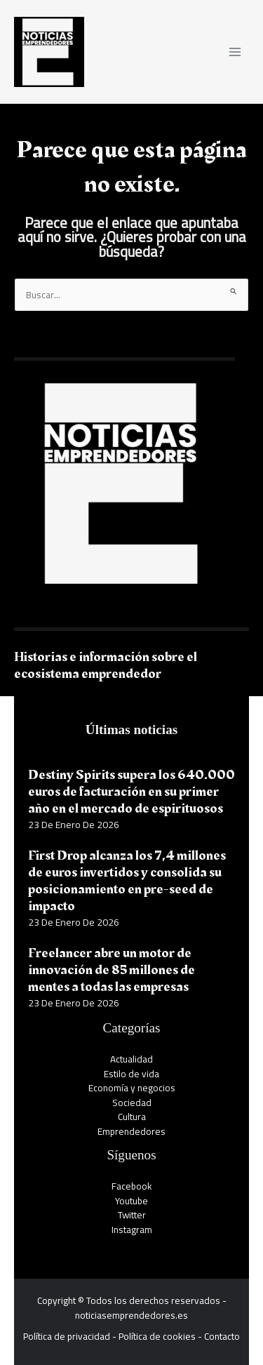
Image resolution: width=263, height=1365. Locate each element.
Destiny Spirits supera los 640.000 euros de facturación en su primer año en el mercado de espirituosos (131, 791)
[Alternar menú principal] (235, 51)
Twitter (132, 1215)
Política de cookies (157, 1336)
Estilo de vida (131, 1074)
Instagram (132, 1229)
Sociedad (131, 1102)
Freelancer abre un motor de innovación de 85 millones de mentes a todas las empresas (111, 970)
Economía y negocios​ (131, 1088)
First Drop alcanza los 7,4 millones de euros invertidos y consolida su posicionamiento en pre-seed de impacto (127, 881)
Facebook (132, 1186)
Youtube (131, 1201)
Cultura (132, 1116)
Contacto (222, 1336)
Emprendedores (131, 1131)
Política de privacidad (66, 1336)
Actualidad (131, 1059)
